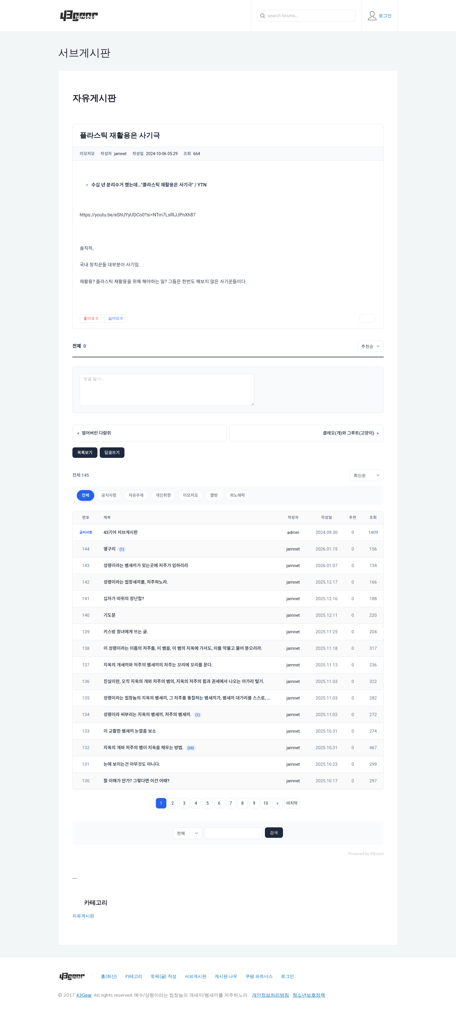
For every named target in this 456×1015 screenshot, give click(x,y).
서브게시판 (195, 976)
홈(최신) (109, 976)
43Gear (84, 995)
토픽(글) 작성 (164, 976)
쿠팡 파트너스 (259, 976)
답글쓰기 (112, 452)
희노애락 (237, 495)
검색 (274, 832)
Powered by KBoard (366, 853)
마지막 (292, 803)
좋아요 (90, 318)
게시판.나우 (226, 976)
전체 (85, 495)
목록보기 (84, 452)
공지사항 (109, 495)
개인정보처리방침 (270, 995)
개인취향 (163, 495)
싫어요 (115, 318)
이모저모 (190, 495)
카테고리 (133, 976)
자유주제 (136, 495)
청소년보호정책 (309, 995)
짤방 (214, 495)
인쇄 (367, 318)
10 (265, 803)
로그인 (287, 976)
